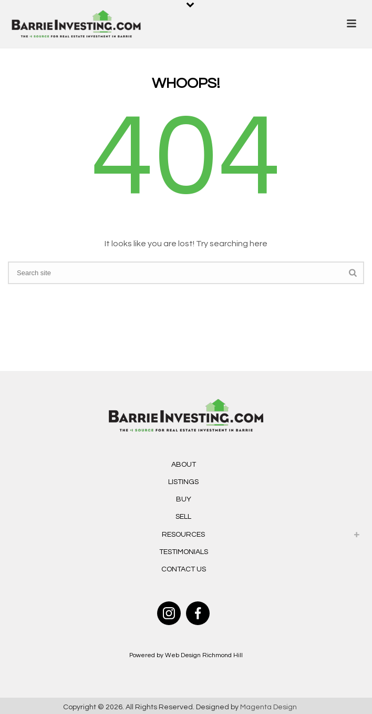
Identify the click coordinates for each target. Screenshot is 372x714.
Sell (183, 516)
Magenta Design (268, 707)
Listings (183, 482)
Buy (183, 499)
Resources (183, 534)
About (183, 464)
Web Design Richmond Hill (204, 655)
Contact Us (183, 569)
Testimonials (183, 552)
